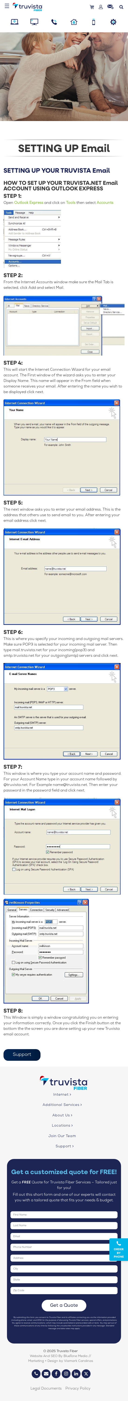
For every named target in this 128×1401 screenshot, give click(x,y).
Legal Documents (46, 1389)
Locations (62, 1126)
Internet (62, 1095)
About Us (62, 1115)
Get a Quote (64, 1305)
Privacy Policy (78, 1389)
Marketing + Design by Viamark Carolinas (60, 1361)
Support (22, 1055)
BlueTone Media (76, 1356)
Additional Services (62, 1105)
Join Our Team (62, 1136)
